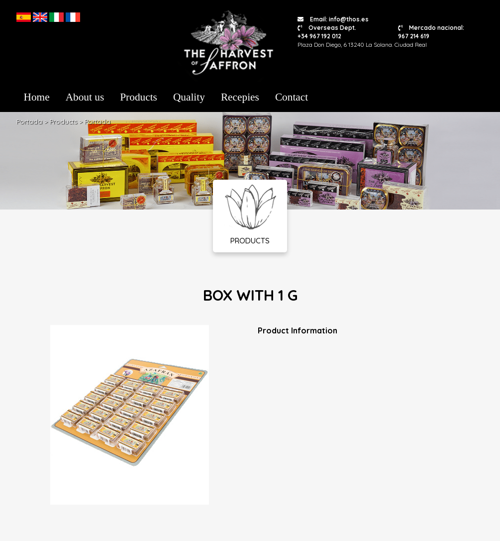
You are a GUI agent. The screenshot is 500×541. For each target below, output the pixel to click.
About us (85, 97)
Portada (29, 121)
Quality (189, 97)
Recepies (240, 97)
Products (138, 97)
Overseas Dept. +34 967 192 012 (327, 32)
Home (37, 97)
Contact (291, 97)
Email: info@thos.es (333, 19)
